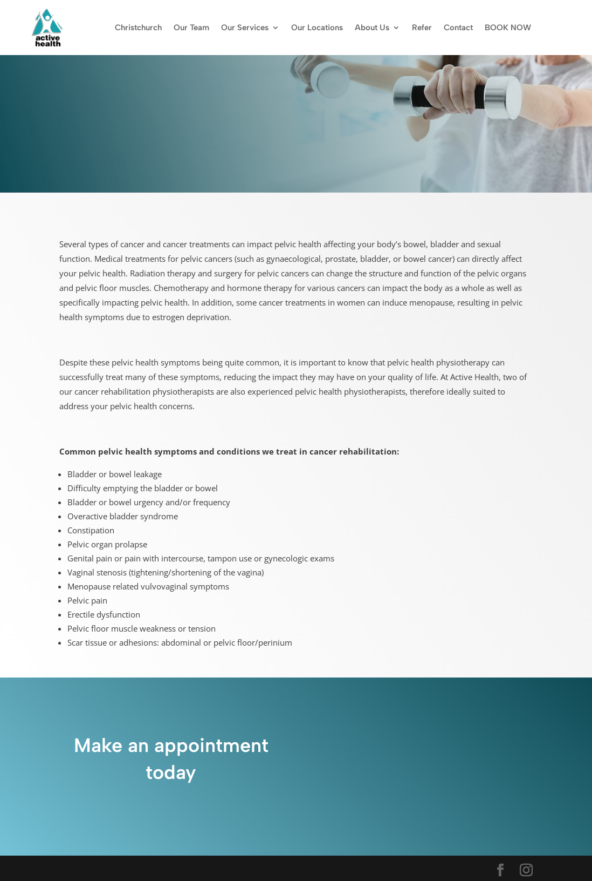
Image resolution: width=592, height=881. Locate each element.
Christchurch (138, 27)
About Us (372, 27)
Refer (422, 27)
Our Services (245, 27)
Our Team (191, 27)
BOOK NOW (508, 27)
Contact (458, 27)
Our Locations (317, 27)
